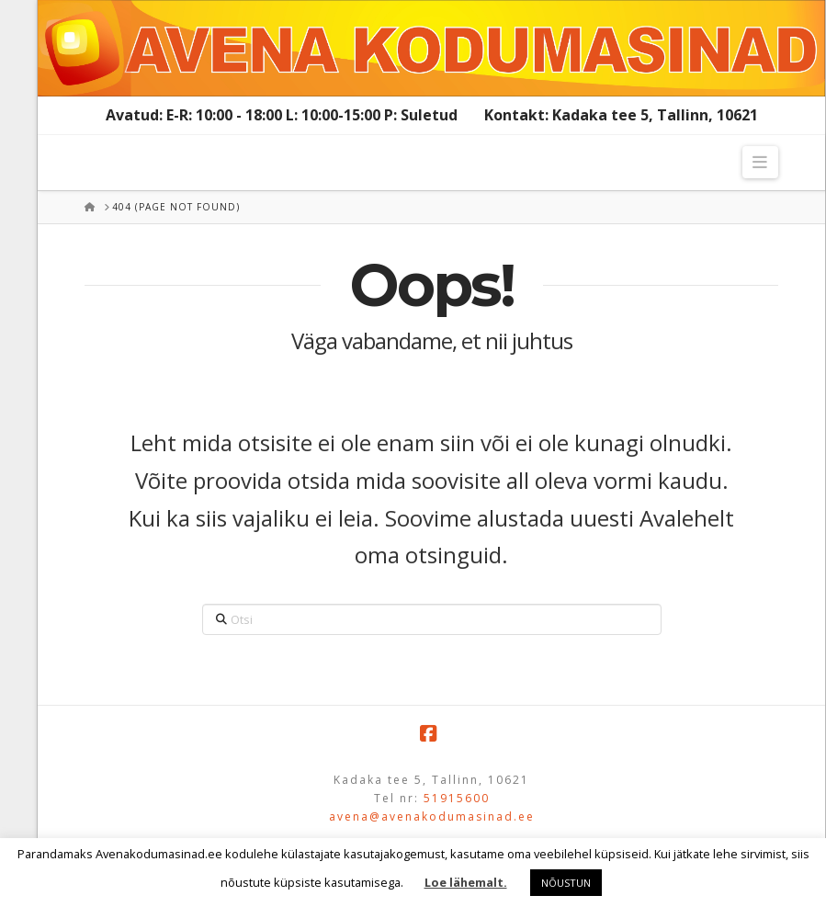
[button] (760, 162)
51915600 (457, 798)
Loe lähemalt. (465, 882)
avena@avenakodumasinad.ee (432, 816)
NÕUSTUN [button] (566, 883)
